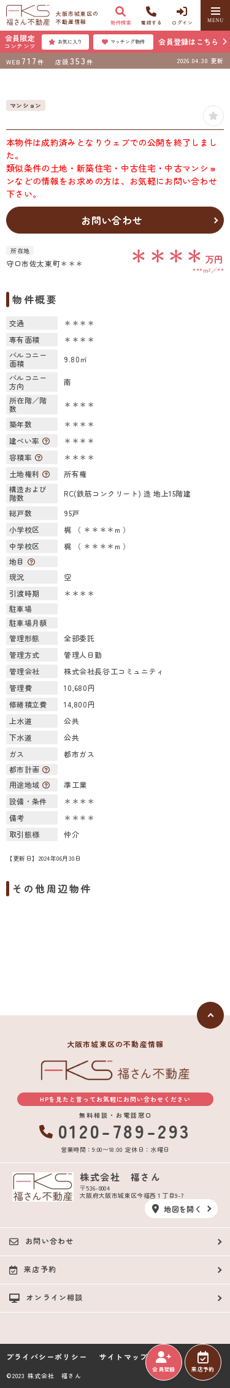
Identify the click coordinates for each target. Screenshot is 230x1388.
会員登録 (163, 1362)
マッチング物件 (123, 41)
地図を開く (177, 1208)
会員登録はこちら (188, 41)
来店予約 (202, 1362)
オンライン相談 (46, 1297)
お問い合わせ (112, 220)
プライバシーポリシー (46, 1356)
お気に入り (65, 41)
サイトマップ (123, 1356)
